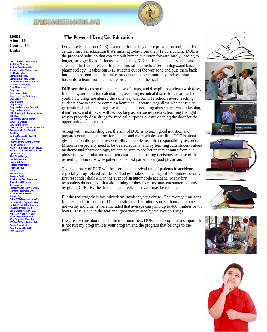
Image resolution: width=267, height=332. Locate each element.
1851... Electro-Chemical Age (24, 61)
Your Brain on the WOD (21, 228)
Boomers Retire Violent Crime (24, 70)
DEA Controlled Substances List (25, 81)
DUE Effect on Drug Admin (22, 118)
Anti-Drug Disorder (19, 64)
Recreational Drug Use (20, 182)
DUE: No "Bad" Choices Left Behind (27, 127)
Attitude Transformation (21, 67)
